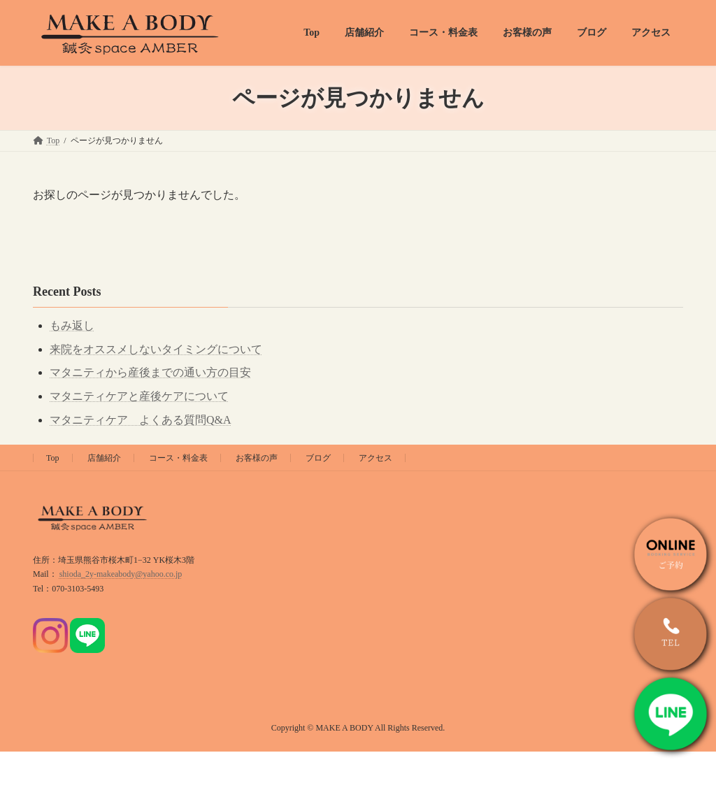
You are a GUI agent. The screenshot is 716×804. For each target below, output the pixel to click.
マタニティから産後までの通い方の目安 (150, 372)
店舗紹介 (104, 458)
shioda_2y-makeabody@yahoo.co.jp (120, 574)
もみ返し (72, 325)
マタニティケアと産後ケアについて (139, 396)
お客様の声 (257, 458)
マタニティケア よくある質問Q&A (140, 420)
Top (52, 458)
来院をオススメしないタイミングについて (156, 349)
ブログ (318, 458)
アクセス (375, 458)
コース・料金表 (178, 458)
